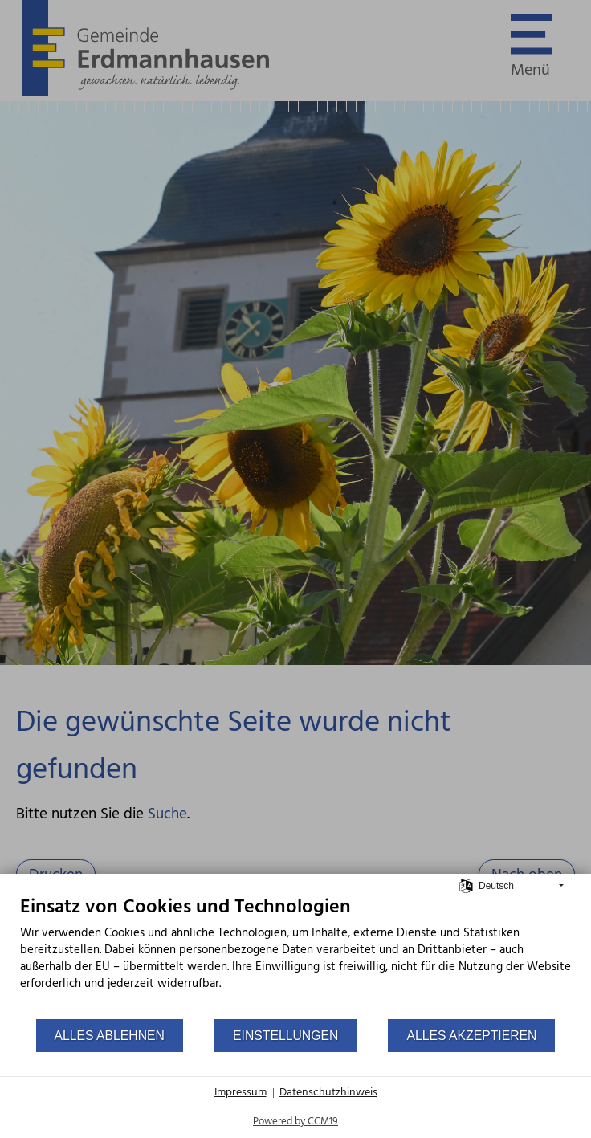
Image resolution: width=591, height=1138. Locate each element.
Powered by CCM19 (295, 1121)
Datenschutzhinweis (328, 1093)
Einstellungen (285, 1035)
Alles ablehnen (110, 1035)
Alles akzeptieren (471, 1035)
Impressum (240, 1093)
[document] (295, 956)
